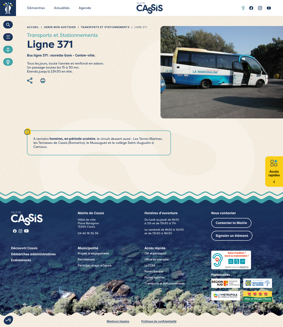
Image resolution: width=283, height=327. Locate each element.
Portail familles (154, 277)
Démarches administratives (33, 254)
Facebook (251, 8)
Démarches (36, 8)
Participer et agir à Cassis (95, 265)
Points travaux (153, 271)
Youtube (269, 8)
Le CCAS (149, 265)
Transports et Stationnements (105, 27)
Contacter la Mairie (231, 223)
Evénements (21, 260)
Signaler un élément (232, 236)
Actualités (62, 8)
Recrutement (86, 259)
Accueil (33, 27)
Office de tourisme (156, 259)
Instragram (260, 8)
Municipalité (88, 248)
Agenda (85, 8)
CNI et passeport (155, 253)
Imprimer (42, 80)
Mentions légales (118, 321)
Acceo (244, 8)
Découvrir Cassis (24, 248)
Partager (29, 81)
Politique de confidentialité (158, 321)
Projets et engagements (93, 253)
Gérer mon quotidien (60, 27)
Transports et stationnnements (164, 283)
